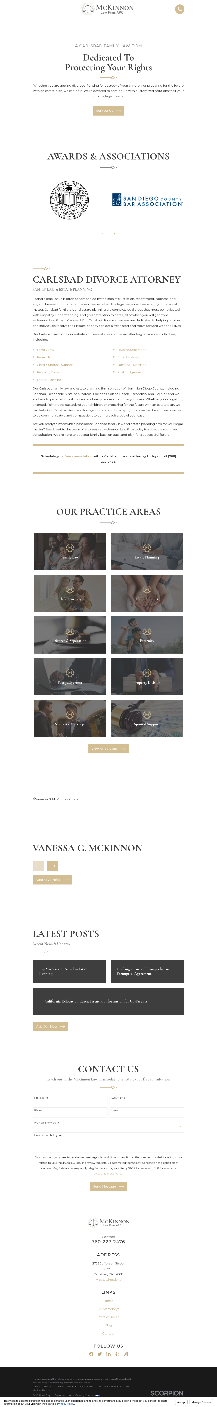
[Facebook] (91, 1354)
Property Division (50, 372)
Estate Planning (49, 380)
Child (41, 365)
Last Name (118, 1097)
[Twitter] (100, 1354)
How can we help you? (48, 1135)
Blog (108, 1325)
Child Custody (128, 357)
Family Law (45, 350)
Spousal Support (61, 365)
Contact (108, 1333)
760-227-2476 (108, 1241)
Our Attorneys (108, 1309)
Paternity (44, 357)
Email (114, 1110)
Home (108, 1301)
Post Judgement (130, 372)
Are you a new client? (47, 1122)
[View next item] (112, 234)
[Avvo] (126, 1354)
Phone (38, 1110)
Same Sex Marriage (132, 365)
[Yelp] (117, 1354)
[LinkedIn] (108, 1354)
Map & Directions (108, 1279)
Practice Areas (108, 1317)
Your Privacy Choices (84, 1395)
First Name (41, 1097)
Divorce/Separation (132, 350)
